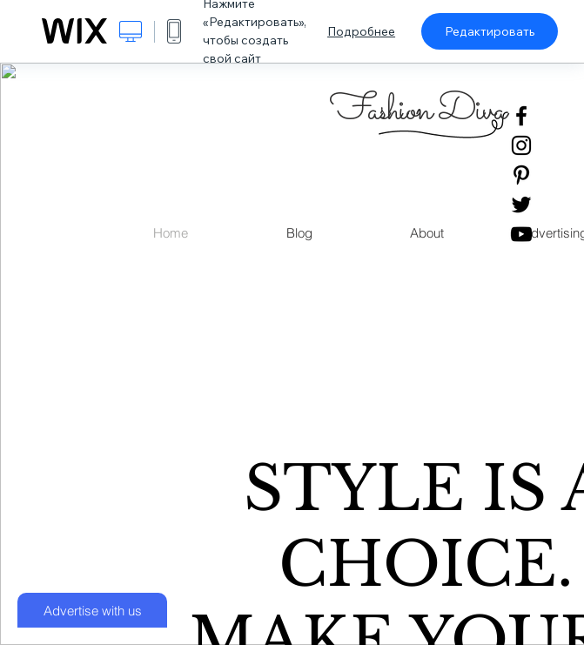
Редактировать (489, 31)
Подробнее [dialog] (361, 31)
